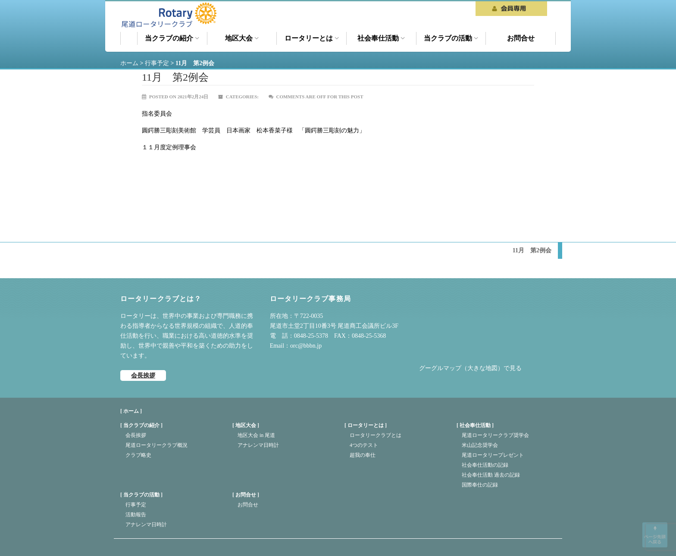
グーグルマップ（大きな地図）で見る (470, 368)
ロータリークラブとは (375, 435)
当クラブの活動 (451, 38)
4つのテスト (364, 445)
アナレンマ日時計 (258, 445)
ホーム (129, 38)
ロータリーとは (312, 38)
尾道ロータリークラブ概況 (156, 445)
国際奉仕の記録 (480, 485)
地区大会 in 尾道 (256, 435)
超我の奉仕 (363, 455)
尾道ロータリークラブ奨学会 (495, 435)
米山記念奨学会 (480, 445)
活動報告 (135, 515)
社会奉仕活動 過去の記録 (491, 475)
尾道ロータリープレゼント (493, 455)
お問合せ (521, 38)
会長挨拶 (143, 375)
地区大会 (242, 38)
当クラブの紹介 (172, 38)
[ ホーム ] (131, 411)
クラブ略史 (138, 455)
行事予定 (135, 505)
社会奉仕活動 (381, 38)
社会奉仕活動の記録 (485, 465)
